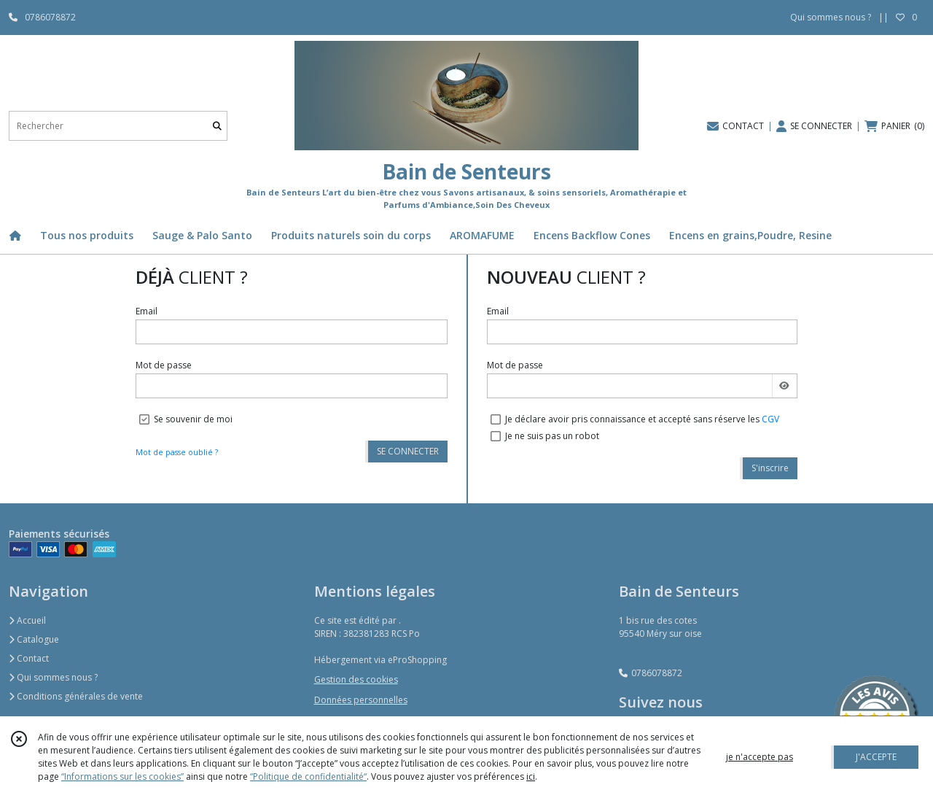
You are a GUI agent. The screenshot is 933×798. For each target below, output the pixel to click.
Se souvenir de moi (193, 419)
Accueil (27, 620)
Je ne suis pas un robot (552, 436)
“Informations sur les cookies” (122, 776)
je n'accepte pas (759, 757)
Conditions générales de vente (76, 696)
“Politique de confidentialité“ (308, 776)
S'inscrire (770, 468)
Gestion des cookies (356, 679)
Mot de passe (164, 365)
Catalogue (34, 639)
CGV (770, 419)
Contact (29, 658)
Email (146, 311)
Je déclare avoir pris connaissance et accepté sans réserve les (642, 419)
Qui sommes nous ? (53, 677)
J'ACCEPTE (876, 757)
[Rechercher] (217, 126)
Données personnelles (360, 700)
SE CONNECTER (408, 451)
